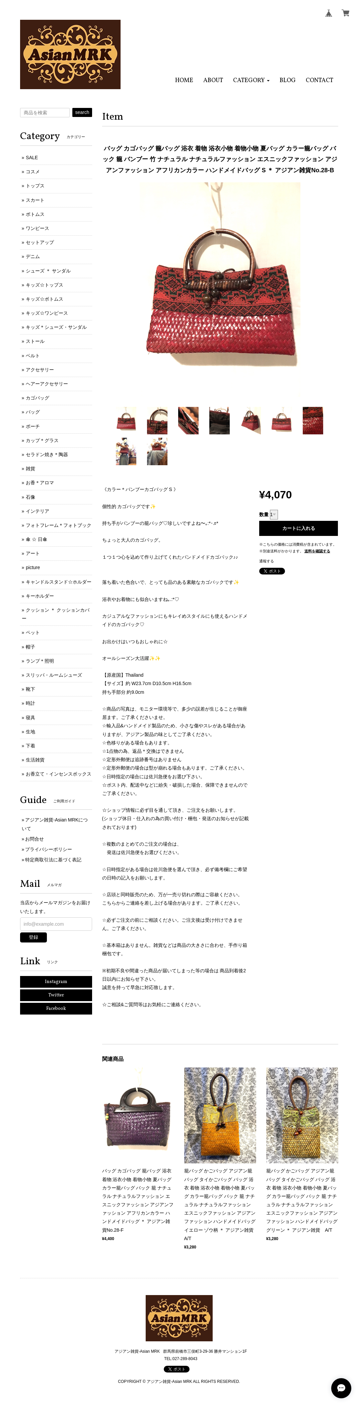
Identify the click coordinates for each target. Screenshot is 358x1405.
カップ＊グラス (42, 440)
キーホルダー (40, 596)
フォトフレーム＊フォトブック (58, 525)
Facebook (56, 1008)
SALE (32, 157)
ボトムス (35, 214)
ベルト (33, 355)
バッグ (33, 412)
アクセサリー (40, 369)
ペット (33, 632)
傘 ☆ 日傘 (36, 539)
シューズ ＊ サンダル (48, 270)
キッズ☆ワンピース (47, 313)
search (82, 112)
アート (33, 553)
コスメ (33, 171)
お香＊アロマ (40, 482)
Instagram (56, 982)
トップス (35, 185)
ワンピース (37, 228)
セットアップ (40, 242)
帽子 (30, 647)
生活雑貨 (35, 759)
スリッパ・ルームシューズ (54, 675)
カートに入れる (298, 528)
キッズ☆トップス (44, 285)
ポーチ (33, 426)
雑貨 (30, 468)
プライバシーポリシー (48, 849)
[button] (251, 80)
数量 (264, 514)
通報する (266, 561)
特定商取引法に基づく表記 (53, 859)
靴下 (30, 689)
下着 (30, 745)
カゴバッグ (37, 398)
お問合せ (34, 839)
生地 (30, 731)
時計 (30, 703)
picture (33, 567)
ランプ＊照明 (40, 661)
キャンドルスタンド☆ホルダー (58, 582)
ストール (35, 341)
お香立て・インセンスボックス (58, 774)
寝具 (30, 717)
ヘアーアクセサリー (47, 383)
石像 (30, 497)
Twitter (56, 995)
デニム (33, 256)
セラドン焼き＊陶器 (47, 454)
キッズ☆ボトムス (44, 299)
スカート (35, 200)
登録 (33, 937)
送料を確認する (317, 551)
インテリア (37, 511)
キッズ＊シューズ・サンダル (56, 327)
